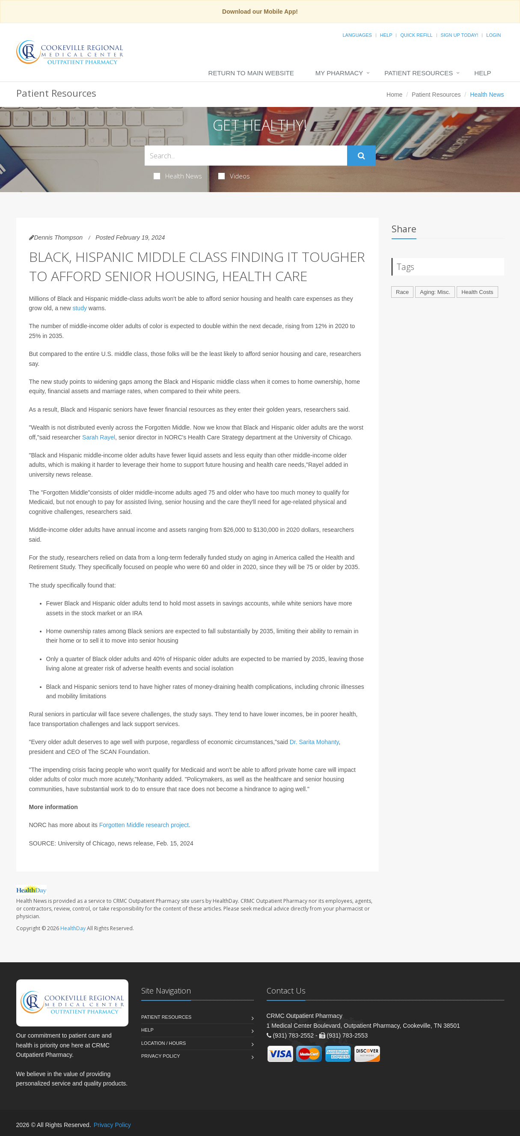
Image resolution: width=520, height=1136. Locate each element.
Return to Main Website (251, 73)
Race (402, 292)
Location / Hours (163, 1043)
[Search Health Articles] (246, 155)
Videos (234, 176)
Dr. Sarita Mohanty (314, 742)
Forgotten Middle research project (144, 825)
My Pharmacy (339, 73)
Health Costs (477, 292)
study (79, 308)
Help (386, 35)
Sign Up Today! (459, 35)
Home (394, 94)
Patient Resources (418, 73)
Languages (356, 35)
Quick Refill (416, 35)
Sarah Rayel (98, 437)
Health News (178, 176)
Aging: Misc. (435, 292)
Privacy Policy (160, 1056)
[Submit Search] (361, 155)
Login (493, 35)
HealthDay (73, 928)
